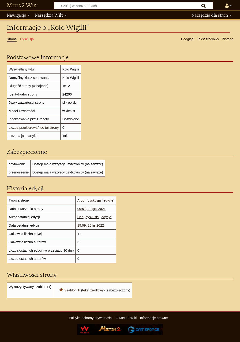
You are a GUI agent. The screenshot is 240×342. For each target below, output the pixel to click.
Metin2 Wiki (22, 5)
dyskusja (94, 200)
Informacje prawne (154, 318)
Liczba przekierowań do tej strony (34, 127)
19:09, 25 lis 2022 (90, 225)
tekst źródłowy (93, 290)
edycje (108, 200)
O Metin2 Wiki (126, 318)
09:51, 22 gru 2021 (91, 209)
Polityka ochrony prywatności (90, 318)
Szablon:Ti (72, 290)
